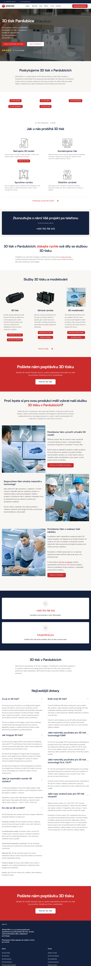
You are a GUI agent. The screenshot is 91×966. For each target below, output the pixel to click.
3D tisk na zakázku (14, 340)
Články (46, 6)
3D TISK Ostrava (75, 100)
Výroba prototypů (53, 962)
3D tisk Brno (5, 956)
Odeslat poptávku (56, 575)
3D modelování (76, 337)
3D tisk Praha (15, 100)
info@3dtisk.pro (25, 1)
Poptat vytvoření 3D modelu (60, 466)
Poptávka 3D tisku (15, 335)
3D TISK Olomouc (15, 106)
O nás (52, 6)
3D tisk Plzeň (45, 106)
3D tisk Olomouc (7, 962)
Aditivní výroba (52, 953)
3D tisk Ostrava (6, 959)
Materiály (34, 6)
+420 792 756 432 (10, 1)
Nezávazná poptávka (80, 6)
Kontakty (58, 6)
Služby (28, 6)
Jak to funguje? (35, 44)
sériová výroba (45, 337)
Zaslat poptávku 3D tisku (13, 44)
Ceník (40, 6)
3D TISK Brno (45, 100)
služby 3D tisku (66, 257)
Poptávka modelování (76, 333)
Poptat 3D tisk (24, 161)
